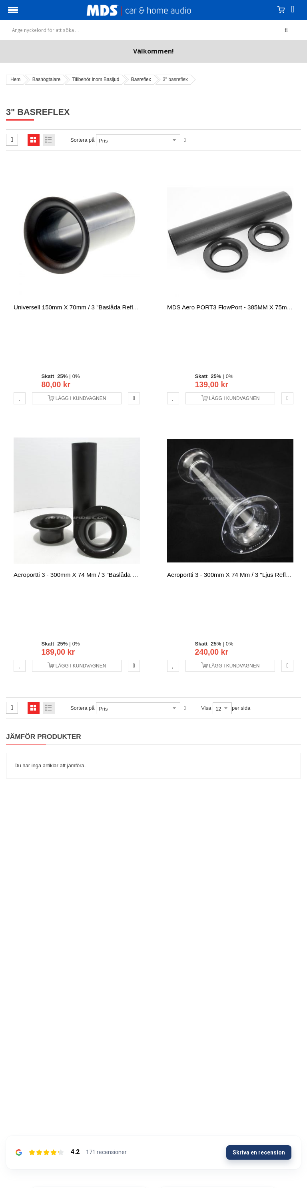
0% (76, 376)
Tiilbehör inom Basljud (96, 79)
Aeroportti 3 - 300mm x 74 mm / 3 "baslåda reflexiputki (88, 574)
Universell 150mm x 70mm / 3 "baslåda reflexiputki (84, 307)
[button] (20, 398)
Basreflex (141, 79)
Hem (15, 79)
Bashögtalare (46, 79)
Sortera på (82, 140)
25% (62, 376)
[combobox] (149, 30)
